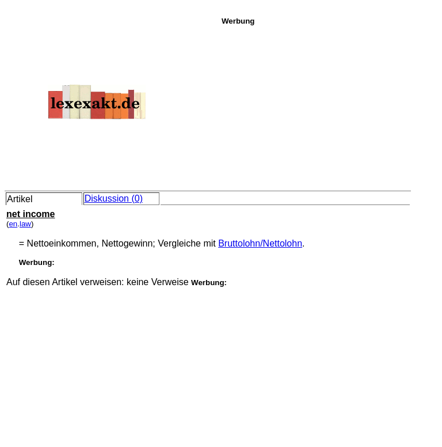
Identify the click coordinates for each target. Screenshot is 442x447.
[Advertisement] (329, 106)
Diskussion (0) (114, 198)
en (13, 223)
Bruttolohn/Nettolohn (260, 243)
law (25, 223)
